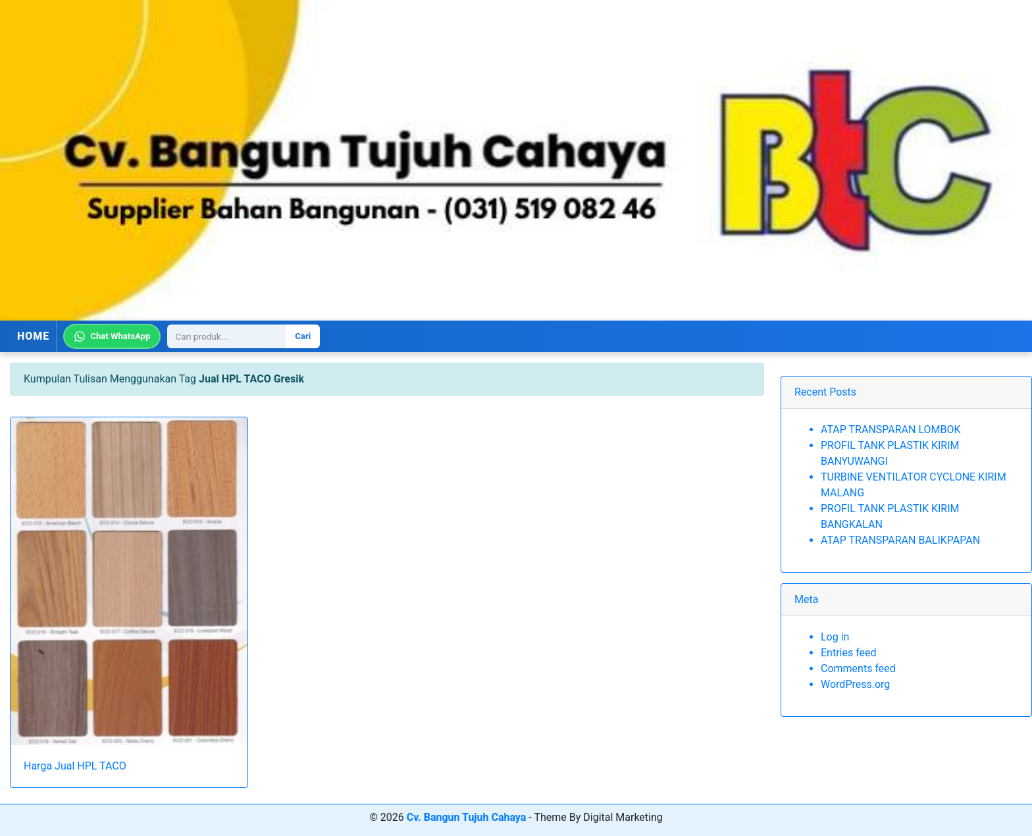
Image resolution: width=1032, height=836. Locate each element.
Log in (835, 637)
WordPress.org (855, 684)
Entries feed (849, 652)
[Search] (226, 336)
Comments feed (858, 668)
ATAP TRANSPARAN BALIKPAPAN (900, 540)
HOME (33, 336)
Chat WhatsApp (112, 336)
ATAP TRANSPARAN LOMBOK (891, 429)
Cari (303, 336)
